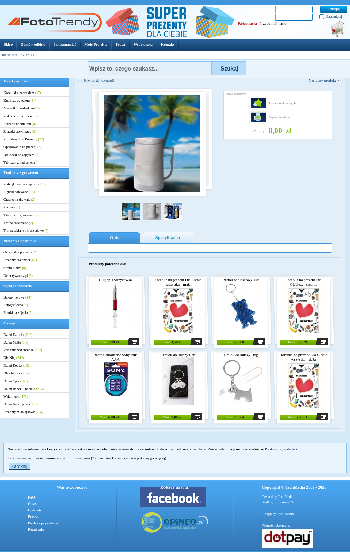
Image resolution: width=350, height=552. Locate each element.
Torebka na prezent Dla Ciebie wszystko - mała (178, 282)
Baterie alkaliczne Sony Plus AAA (115, 357)
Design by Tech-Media (278, 514)
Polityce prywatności (281, 449)
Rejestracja (247, 23)
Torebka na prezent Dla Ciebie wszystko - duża (303, 357)
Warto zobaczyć (71, 487)
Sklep (25, 55)
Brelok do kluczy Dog (241, 355)
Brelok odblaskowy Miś (240, 280)
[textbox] (150, 68)
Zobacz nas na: (175, 487)
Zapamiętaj (334, 17)
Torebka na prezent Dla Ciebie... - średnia (304, 282)
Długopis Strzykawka (115, 280)
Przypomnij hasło (272, 23)
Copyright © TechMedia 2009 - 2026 (294, 487)
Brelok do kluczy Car (178, 355)
